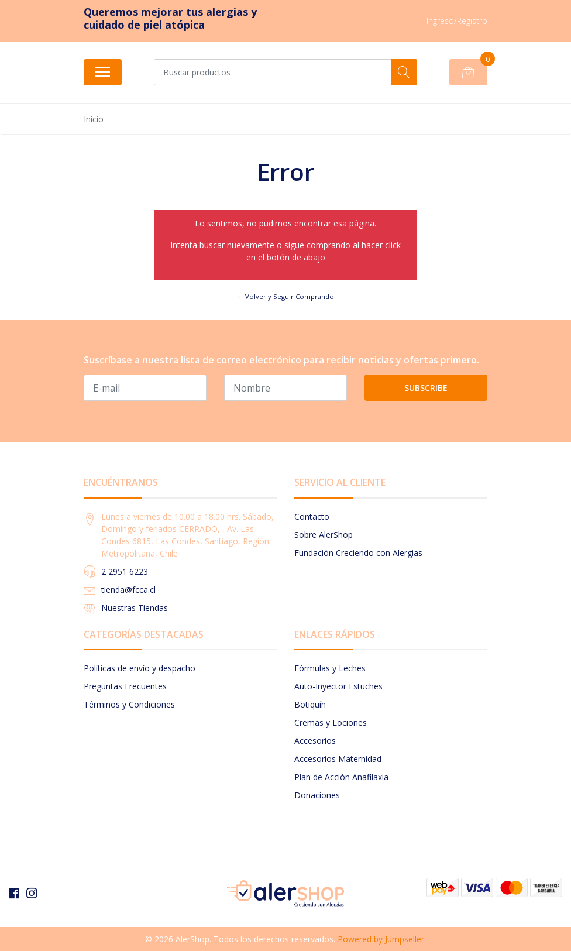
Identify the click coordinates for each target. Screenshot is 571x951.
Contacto (311, 516)
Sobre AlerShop (323, 534)
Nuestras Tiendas (134, 607)
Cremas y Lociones (330, 722)
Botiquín (310, 704)
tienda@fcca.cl (128, 589)
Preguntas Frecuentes (125, 686)
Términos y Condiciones (129, 704)
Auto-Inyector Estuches (338, 686)
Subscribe (426, 387)
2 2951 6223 (124, 571)
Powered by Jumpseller (381, 939)
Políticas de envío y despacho (139, 668)
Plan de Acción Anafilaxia (341, 776)
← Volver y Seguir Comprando (285, 296)
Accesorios (315, 740)
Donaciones (317, 795)
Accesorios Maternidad (337, 758)
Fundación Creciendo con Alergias (358, 552)
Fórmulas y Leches (330, 668)
